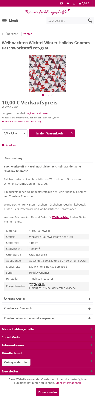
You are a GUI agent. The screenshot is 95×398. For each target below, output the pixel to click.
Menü (10, 20)
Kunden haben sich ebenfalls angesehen (29, 318)
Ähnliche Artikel (14, 298)
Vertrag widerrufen (16, 362)
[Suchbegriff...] (70, 20)
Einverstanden (47, 392)
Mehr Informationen (68, 383)
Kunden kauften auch (18, 308)
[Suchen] (90, 20)
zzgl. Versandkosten (37, 113)
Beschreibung (13, 158)
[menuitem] (61, 3)
